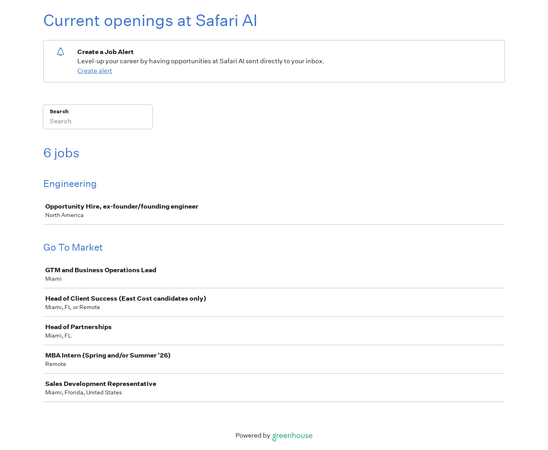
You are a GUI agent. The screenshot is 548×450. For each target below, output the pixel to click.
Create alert (94, 70)
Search (59, 111)
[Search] (97, 122)
